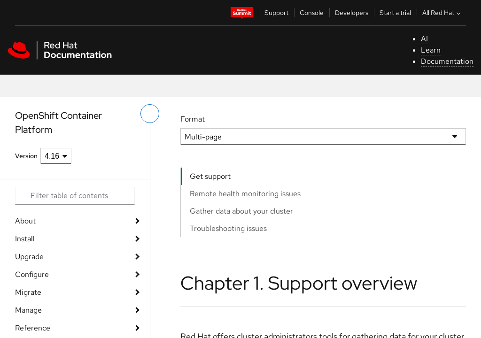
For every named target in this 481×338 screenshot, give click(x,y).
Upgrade (29, 256)
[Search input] (75, 196)
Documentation (447, 61)
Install (25, 239)
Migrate (28, 292)
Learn (431, 50)
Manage (28, 310)
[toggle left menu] (149, 113)
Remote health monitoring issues (245, 194)
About (25, 221)
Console (312, 12)
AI (424, 39)
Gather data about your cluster (241, 211)
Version (26, 156)
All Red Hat (442, 12)
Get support (210, 176)
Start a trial (395, 12)
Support (276, 12)
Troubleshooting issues (228, 228)
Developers (351, 12)
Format (192, 119)
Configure (32, 274)
